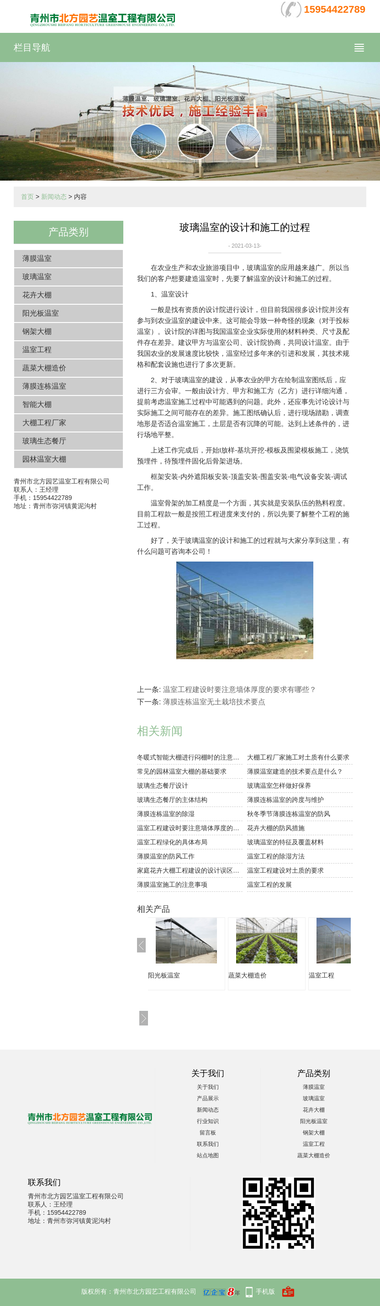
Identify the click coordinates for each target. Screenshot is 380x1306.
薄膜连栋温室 (44, 386)
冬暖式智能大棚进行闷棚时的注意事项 (190, 757)
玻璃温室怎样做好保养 (279, 785)
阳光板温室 (40, 313)
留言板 (208, 1132)
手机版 (265, 1291)
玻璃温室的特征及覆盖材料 (285, 842)
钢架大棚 (37, 331)
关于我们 (208, 1087)
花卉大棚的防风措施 (276, 828)
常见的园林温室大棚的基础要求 (182, 771)
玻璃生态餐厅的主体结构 (172, 799)
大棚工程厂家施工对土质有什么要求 (298, 757)
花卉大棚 (37, 295)
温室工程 (37, 350)
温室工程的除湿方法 (276, 856)
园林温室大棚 (44, 459)
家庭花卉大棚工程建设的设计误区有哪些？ (190, 870)
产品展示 (208, 1098)
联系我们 (208, 1144)
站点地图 (208, 1155)
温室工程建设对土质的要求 (285, 870)
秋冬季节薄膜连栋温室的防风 (288, 813)
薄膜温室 (37, 258)
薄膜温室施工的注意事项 (172, 884)
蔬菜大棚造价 (44, 368)
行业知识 (208, 1121)
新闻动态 (54, 196)
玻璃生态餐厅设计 (162, 785)
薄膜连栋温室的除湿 (166, 813)
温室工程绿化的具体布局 (172, 842)
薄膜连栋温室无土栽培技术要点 (214, 702)
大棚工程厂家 (44, 423)
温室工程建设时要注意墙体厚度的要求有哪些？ (240, 689)
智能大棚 (37, 404)
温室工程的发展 (269, 884)
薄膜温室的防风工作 (166, 856)
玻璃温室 (37, 277)
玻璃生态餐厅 (44, 441)
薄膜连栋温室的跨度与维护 (285, 799)
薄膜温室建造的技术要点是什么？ (295, 771)
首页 (27, 196)
